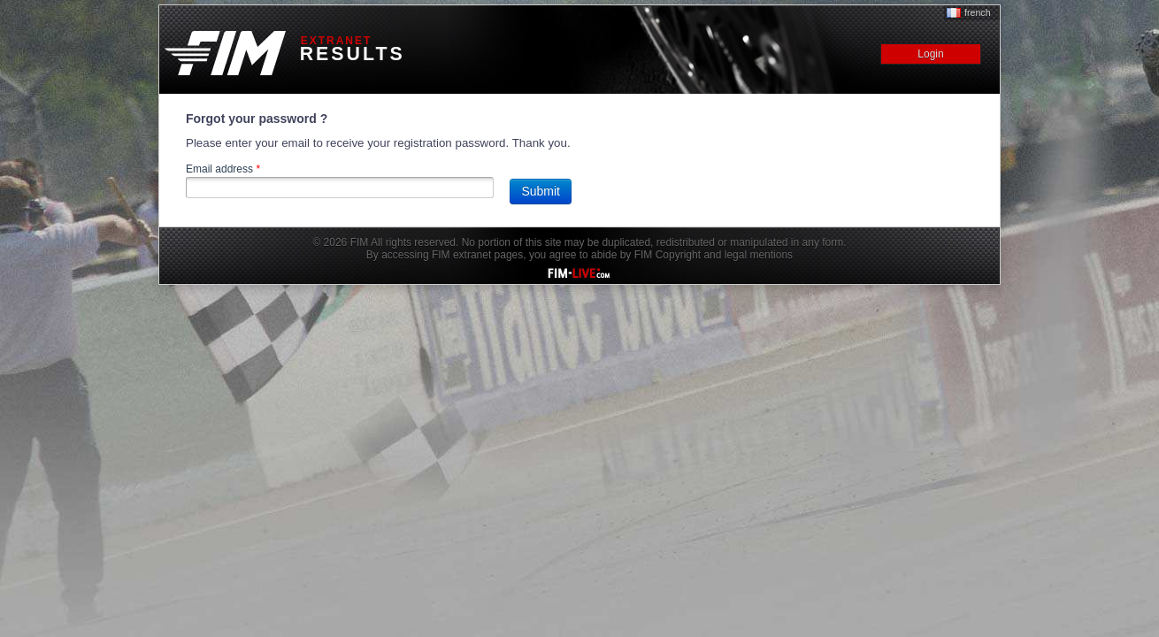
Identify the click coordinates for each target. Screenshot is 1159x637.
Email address (223, 169)
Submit (540, 191)
